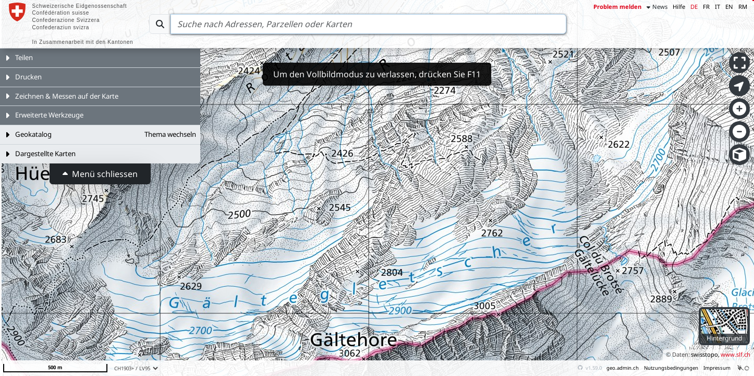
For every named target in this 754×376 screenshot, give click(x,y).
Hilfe (679, 6)
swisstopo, (705, 354)
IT (717, 6)
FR (706, 6)
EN (729, 6)
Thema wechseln (170, 134)
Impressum (717, 368)
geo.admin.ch (622, 368)
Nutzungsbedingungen (671, 368)
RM (742, 6)
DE (694, 6)
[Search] (368, 24)
